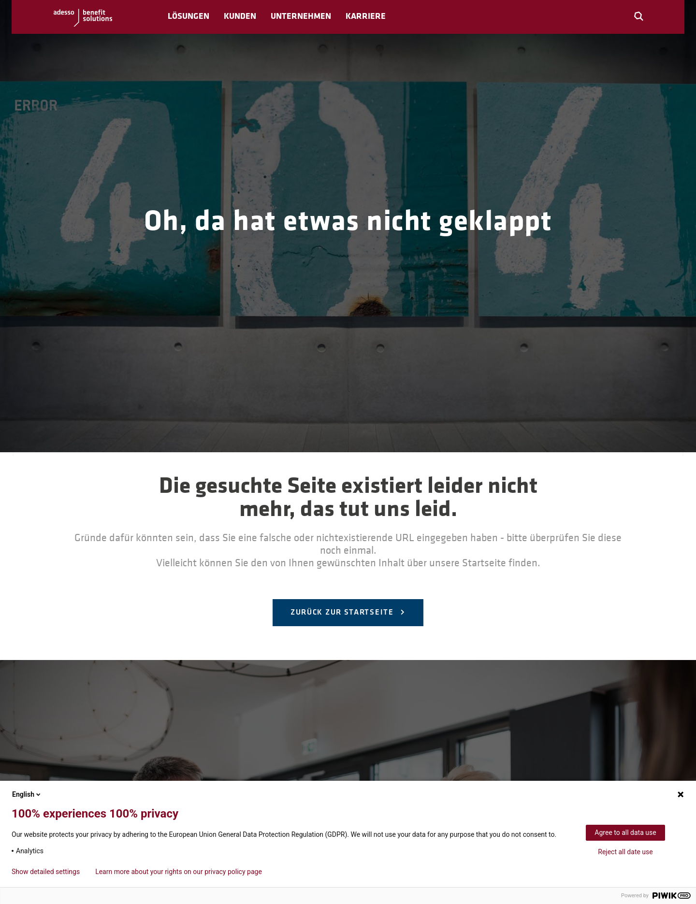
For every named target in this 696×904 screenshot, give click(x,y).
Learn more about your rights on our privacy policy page (178, 871)
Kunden (240, 16)
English (27, 794)
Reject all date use (625, 852)
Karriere (366, 16)
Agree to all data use (625, 832)
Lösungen (188, 16)
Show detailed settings (46, 871)
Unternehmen (301, 16)
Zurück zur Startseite (343, 613)
